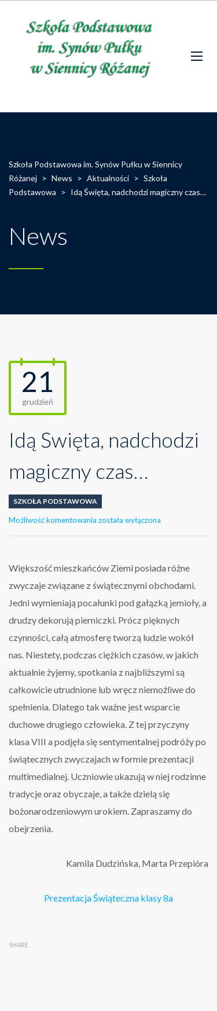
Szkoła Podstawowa (55, 501)
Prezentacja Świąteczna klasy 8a (108, 897)
